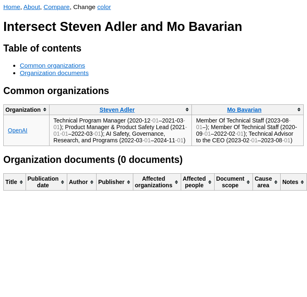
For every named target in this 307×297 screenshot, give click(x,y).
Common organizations (52, 65)
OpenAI (17, 130)
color (104, 6)
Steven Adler (117, 109)
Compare (57, 6)
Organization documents (54, 72)
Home (11, 6)
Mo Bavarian (244, 109)
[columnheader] (27, 109)
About (32, 6)
